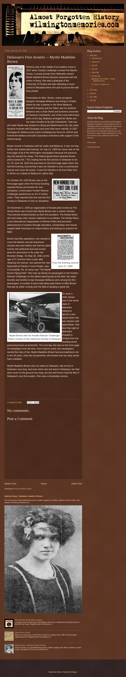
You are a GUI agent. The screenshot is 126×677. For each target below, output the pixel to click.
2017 (92, 97)
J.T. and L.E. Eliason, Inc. (100, 84)
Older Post (76, 483)
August (94, 62)
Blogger (74, 672)
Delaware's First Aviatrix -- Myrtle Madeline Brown (103, 80)
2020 (92, 55)
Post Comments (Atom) (23, 489)
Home (44, 483)
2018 (92, 93)
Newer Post (10, 483)
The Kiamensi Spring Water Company (28, 620)
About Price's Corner (22, 632)
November (96, 58)
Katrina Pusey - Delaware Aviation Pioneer (23, 496)
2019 (92, 90)
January (95, 76)
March (94, 72)
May (93, 65)
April (93, 69)
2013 (92, 100)
